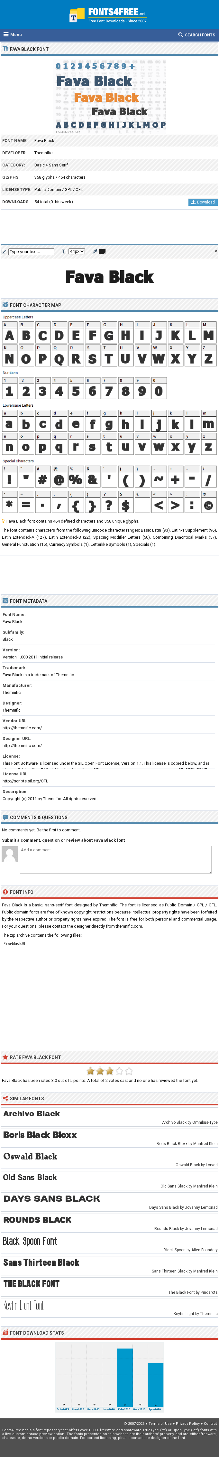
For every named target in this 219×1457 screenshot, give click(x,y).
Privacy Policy (188, 1424)
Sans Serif (58, 165)
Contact (210, 1424)
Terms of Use (160, 1424)
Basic (39, 165)
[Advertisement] (109, 227)
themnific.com (129, 926)
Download (203, 202)
